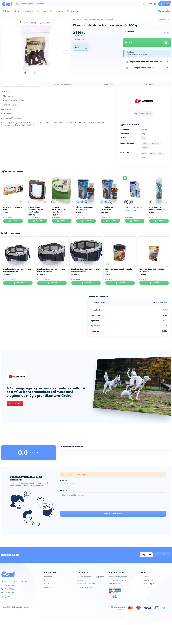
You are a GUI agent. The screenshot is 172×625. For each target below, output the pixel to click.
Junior (152, 153)
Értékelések (150, 84)
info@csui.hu (7, 585)
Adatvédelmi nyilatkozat (118, 577)
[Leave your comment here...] (113, 500)
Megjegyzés (64, 490)
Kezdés (47, 23)
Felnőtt (160, 153)
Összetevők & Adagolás (63, 84)
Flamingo (109, 19)
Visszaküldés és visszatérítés (87, 584)
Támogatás (162, 555)
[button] (147, 62)
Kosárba (147, 42)
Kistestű (144, 143)
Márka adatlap (143, 113)
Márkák (29, 11)
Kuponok (80, 580)
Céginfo (47, 584)
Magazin (41, 11)
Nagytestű (145, 148)
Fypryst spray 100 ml (157, 207)
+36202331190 (7, 589)
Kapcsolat (146, 555)
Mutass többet (15, 403)
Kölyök (144, 153)
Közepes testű (155, 143)
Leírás (20, 84)
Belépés (145, 577)
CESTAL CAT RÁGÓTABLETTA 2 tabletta (83, 209)
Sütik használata (115, 584)
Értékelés (63, 480)
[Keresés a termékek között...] (79, 3)
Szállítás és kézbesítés (85, 587)
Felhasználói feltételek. (117, 580)
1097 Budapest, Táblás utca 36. (14, 582)
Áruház (76, 19)
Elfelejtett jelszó (148, 584)
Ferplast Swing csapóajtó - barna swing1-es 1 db (59, 209)
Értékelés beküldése (113, 514)
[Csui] (8, 574)
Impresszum (49, 587)
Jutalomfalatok (96, 19)
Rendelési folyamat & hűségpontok (90, 577)
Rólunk (46, 580)
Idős (143, 157)
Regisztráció (147, 580)
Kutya (84, 19)
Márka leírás (109, 84)
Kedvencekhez (162, 20)
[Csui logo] (7, 4)
